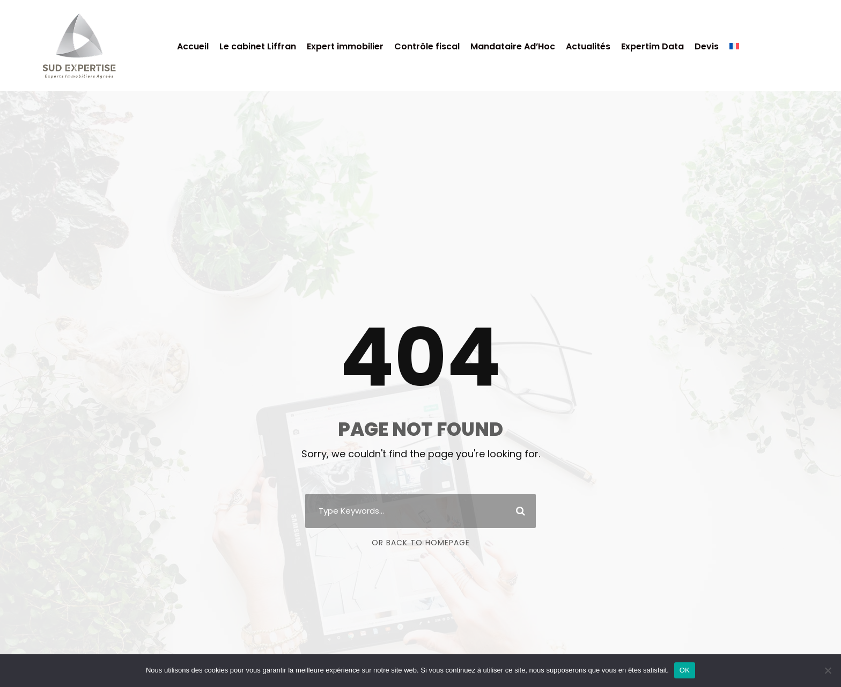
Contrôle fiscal (427, 46)
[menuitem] (734, 51)
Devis (707, 46)
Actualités (588, 46)
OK (685, 670)
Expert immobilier (345, 46)
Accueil (193, 46)
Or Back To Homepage (421, 542)
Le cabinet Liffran (257, 46)
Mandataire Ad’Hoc (512, 46)
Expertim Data (652, 46)
